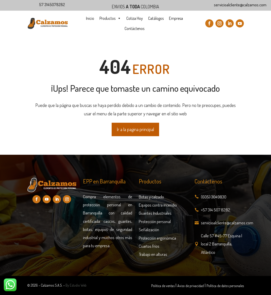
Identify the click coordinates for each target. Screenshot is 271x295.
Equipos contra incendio (158, 205)
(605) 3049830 (213, 196)
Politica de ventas (163, 286)
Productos (110, 18)
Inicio (90, 18)
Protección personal (155, 221)
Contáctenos (134, 28)
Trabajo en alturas (153, 254)
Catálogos (156, 18)
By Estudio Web (76, 285)
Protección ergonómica (157, 238)
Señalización (149, 229)
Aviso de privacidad (190, 286)
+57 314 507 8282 (215, 209)
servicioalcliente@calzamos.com (227, 222)
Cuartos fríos (149, 246)
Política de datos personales (225, 286)
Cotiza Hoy (134, 18)
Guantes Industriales (155, 213)
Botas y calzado (151, 196)
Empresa (176, 18)
